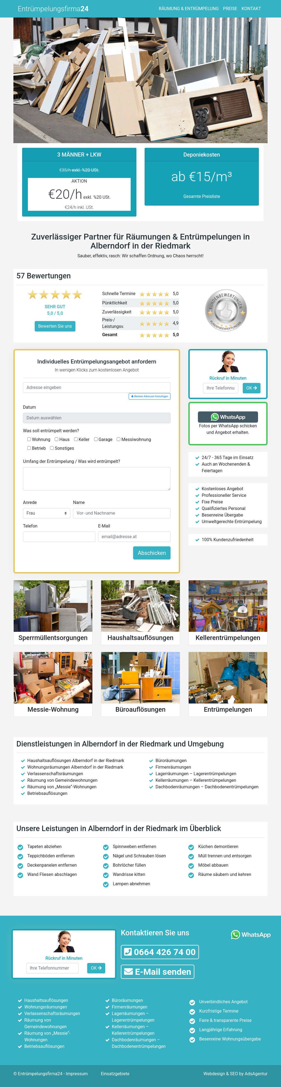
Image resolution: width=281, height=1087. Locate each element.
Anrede (30, 502)
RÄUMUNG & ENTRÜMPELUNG (189, 8)
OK (251, 388)
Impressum (77, 1073)
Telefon (30, 526)
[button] (32, 79)
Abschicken (152, 553)
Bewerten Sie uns (55, 326)
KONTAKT (251, 8)
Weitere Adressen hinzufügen (149, 396)
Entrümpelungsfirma (53, 9)
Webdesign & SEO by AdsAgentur (235, 1073)
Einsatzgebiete (115, 1073)
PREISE (230, 8)
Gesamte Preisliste (201, 196)
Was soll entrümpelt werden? (51, 430)
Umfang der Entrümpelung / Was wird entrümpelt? (71, 461)
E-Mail (104, 526)
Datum (29, 407)
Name (79, 502)
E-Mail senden (157, 972)
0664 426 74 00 (160, 952)
